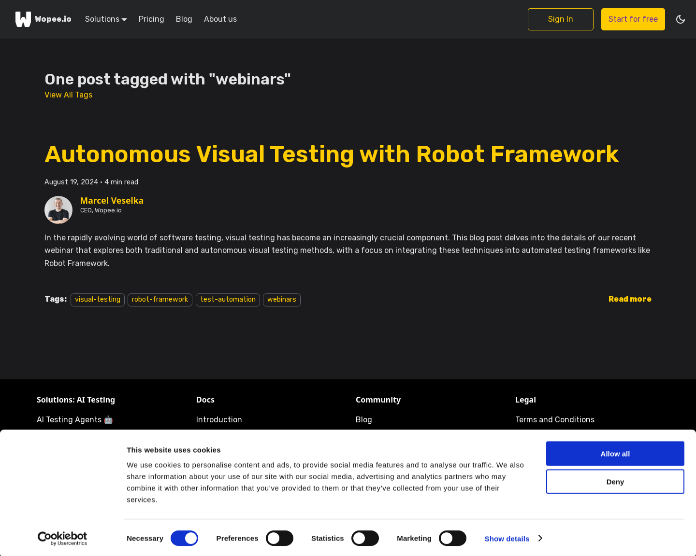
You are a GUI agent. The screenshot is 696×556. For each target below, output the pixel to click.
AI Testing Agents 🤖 (75, 419)
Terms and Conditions (554, 419)
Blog (184, 19)
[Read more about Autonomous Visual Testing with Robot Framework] (630, 299)
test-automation (228, 299)
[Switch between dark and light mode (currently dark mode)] (680, 19)
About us (220, 19)
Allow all (615, 452)
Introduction (219, 419)
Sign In (560, 19)
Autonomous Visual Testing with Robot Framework (331, 154)
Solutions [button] (102, 19)
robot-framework (160, 299)
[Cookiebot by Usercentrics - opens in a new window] (62, 537)
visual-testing (97, 299)
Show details (507, 537)
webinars (281, 299)
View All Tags (68, 94)
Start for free (633, 19)
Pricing (151, 19)
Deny (615, 480)
